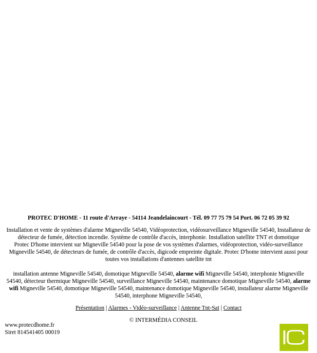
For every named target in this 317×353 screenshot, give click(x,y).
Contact (233, 307)
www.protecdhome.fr (30, 324)
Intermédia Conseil (166, 319)
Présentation (89, 307)
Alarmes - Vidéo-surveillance (142, 307)
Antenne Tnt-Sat (200, 307)
